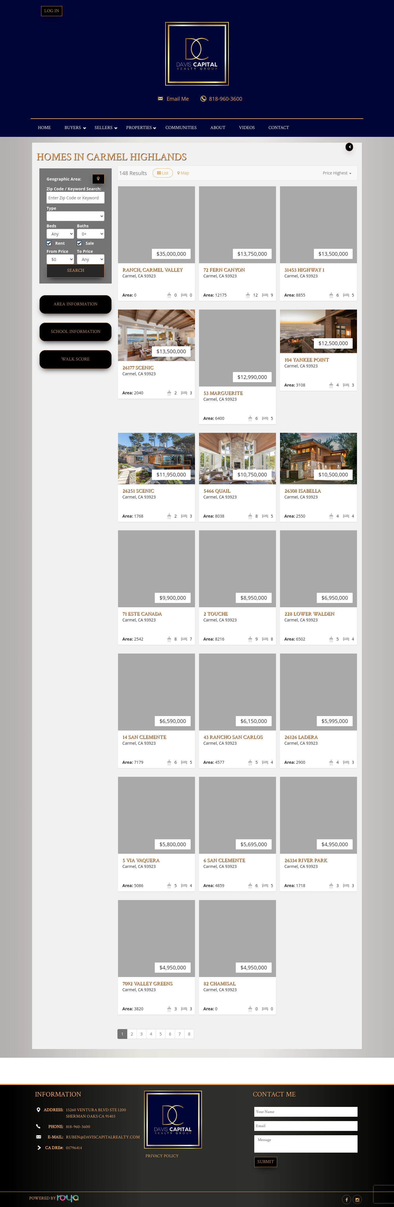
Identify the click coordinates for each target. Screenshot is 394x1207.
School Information (75, 332)
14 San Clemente (144, 762)
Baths (83, 226)
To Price (85, 251)
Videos (247, 128)
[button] (337, 173)
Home (44, 128)
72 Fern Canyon (224, 269)
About (217, 128)
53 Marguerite (223, 393)
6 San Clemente (224, 886)
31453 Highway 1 (304, 269)
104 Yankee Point (306, 359)
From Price (57, 251)
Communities (181, 128)
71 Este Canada (142, 639)
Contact (278, 128)
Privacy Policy (162, 1156)
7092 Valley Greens (147, 1009)
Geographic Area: (64, 179)
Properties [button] (139, 128)
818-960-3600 (225, 98)
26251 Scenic (138, 490)
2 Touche (215, 639)
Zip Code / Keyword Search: (74, 189)
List (162, 173)
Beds (51, 226)
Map (183, 173)
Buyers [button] (73, 128)
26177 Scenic (137, 367)
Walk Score (75, 359)
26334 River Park (305, 886)
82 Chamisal (219, 1009)
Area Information (75, 304)
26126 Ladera (301, 762)
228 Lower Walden (309, 639)
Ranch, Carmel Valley (152, 269)
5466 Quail (216, 490)
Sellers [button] (104, 128)
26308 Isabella (302, 490)
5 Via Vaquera (140, 886)
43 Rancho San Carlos (233, 762)
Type (51, 208)
